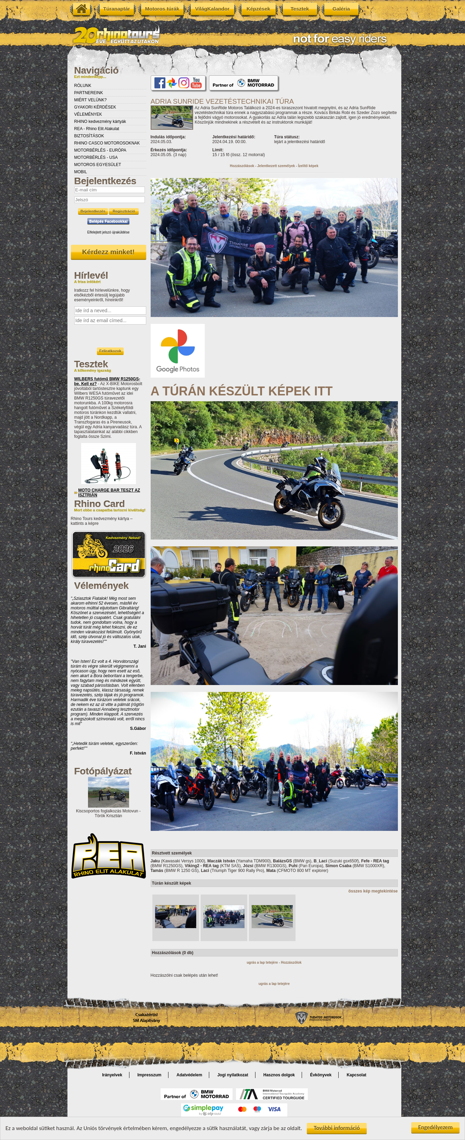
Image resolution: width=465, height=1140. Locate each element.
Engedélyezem (435, 1127)
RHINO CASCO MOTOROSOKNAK (107, 143)
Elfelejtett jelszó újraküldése (108, 232)
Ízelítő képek (308, 166)
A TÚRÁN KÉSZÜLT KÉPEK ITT (242, 391)
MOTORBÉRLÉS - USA (96, 157)
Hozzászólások (242, 166)
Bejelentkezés (92, 211)
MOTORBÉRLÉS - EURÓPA (100, 150)
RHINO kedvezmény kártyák (100, 121)
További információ (337, 1128)
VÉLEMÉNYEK (88, 114)
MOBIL (80, 171)
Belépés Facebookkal (108, 221)
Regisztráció (124, 211)
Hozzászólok (291, 962)
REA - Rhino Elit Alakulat (96, 128)
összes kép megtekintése (373, 891)
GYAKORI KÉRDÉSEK (95, 107)
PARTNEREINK (88, 92)
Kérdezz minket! (108, 252)
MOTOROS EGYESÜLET (97, 164)
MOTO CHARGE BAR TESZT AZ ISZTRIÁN (109, 492)
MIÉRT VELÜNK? (90, 100)
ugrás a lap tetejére (262, 962)
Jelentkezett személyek (276, 166)
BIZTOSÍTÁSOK (89, 136)
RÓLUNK (82, 85)
